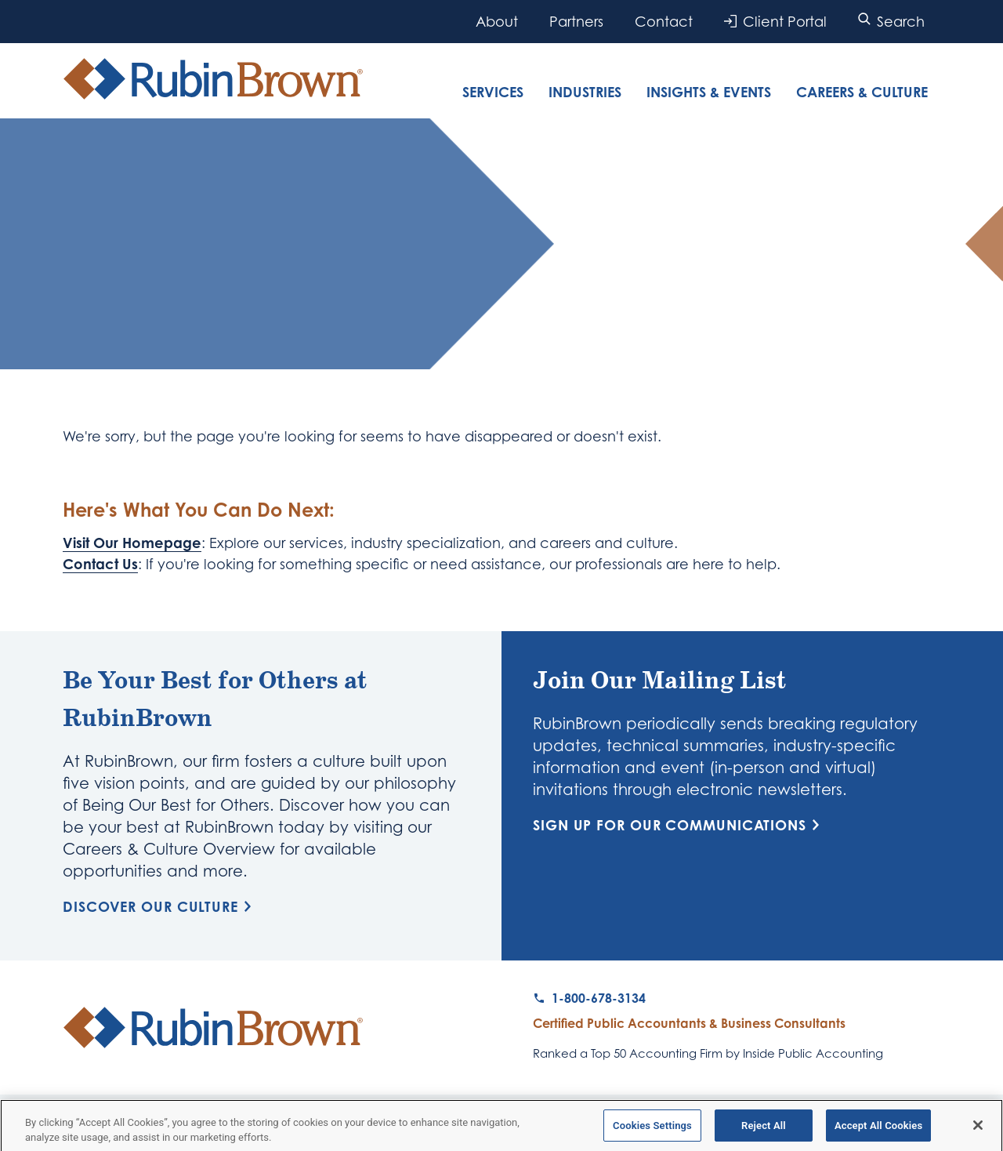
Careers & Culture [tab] (862, 91)
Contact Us (100, 563)
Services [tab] (492, 91)
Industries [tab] (585, 91)
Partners (576, 21)
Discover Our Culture (160, 906)
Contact (664, 21)
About (497, 21)
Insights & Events (708, 91)
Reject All (763, 1130)
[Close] (978, 1130)
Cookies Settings (652, 1130)
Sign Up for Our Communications (679, 825)
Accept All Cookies (878, 1130)
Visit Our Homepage (132, 542)
